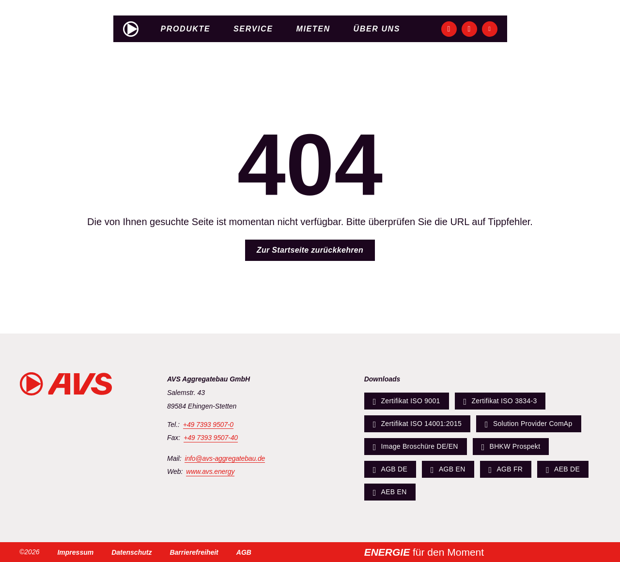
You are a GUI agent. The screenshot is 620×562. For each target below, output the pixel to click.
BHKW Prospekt (511, 447)
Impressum (75, 552)
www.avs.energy (210, 471)
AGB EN (448, 469)
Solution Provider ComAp (529, 424)
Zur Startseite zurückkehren (310, 250)
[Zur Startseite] (131, 29)
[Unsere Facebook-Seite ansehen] (449, 29)
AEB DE (563, 469)
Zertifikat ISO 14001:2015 (417, 424)
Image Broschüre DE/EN (415, 447)
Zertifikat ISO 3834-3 (500, 401)
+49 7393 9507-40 (211, 437)
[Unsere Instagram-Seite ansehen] (469, 29)
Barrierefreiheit (194, 552)
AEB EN (390, 492)
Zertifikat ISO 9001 (406, 401)
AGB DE (390, 469)
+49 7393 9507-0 (208, 424)
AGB (243, 552)
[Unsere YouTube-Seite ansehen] (489, 29)
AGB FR (506, 469)
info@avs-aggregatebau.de (225, 458)
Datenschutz (131, 552)
